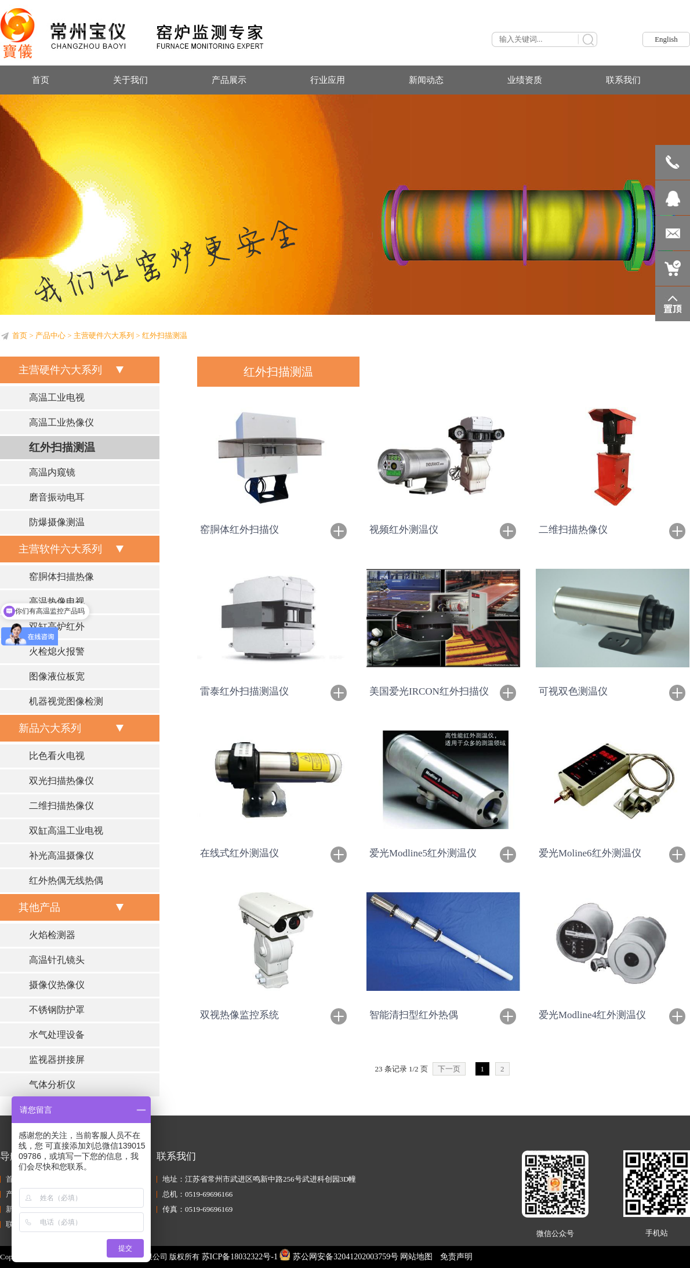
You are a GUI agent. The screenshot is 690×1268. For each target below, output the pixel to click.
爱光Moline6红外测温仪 (590, 853)
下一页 (449, 1068)
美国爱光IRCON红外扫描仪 (429, 691)
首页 (19, 335)
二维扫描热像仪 (573, 529)
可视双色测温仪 (573, 691)
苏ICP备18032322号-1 (240, 1256)
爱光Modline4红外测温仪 (592, 1014)
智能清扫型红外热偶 (413, 1014)
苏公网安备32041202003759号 (338, 1256)
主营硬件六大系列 (104, 335)
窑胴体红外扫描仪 (239, 529)
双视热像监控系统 (239, 1014)
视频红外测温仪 (403, 529)
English (666, 39)
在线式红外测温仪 (239, 853)
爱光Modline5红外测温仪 (423, 853)
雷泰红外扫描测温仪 (244, 691)
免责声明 (456, 1256)
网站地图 (416, 1256)
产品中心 (50, 335)
